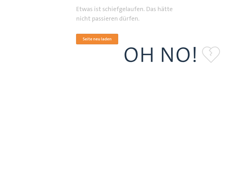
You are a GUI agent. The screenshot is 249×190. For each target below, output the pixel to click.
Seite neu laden (97, 39)
